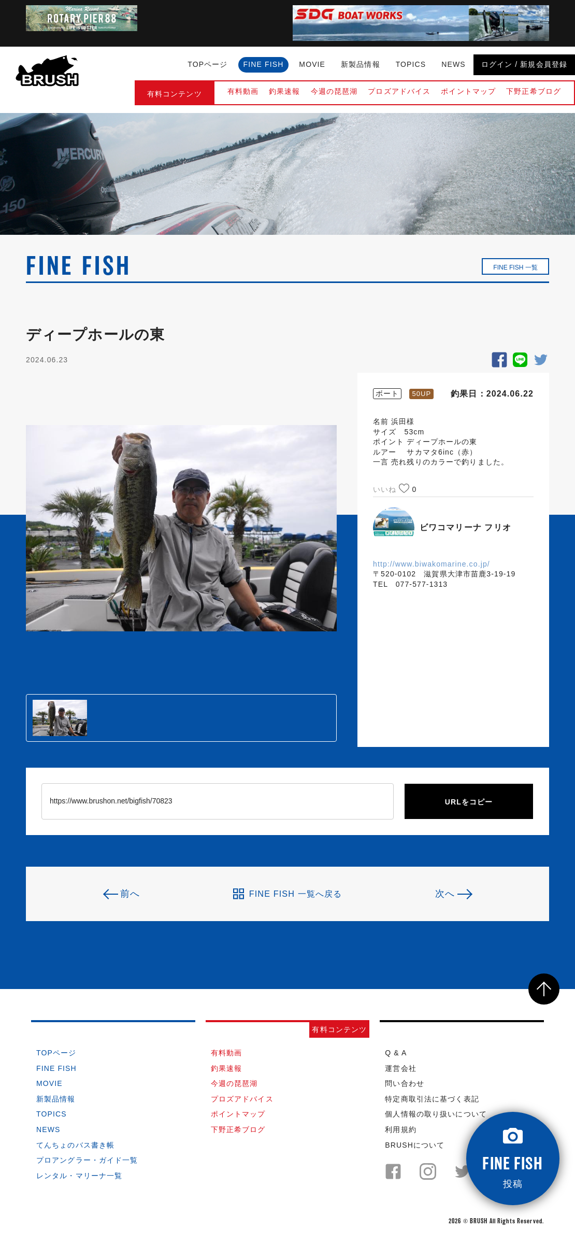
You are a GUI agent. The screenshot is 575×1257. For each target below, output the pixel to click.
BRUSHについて (414, 1145)
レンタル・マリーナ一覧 (79, 1175)
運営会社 (400, 1068)
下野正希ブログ (533, 91)
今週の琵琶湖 (334, 91)
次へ (445, 893)
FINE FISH (263, 64)
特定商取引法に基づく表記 (432, 1099)
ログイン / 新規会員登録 (524, 64)
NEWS (453, 64)
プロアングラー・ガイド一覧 (87, 1160)
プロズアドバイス (399, 91)
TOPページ (207, 64)
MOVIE (312, 64)
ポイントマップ (468, 91)
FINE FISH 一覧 (515, 267)
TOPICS (411, 64)
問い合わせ (404, 1083)
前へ (130, 893)
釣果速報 (284, 91)
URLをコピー (469, 802)
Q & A (396, 1053)
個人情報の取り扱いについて (436, 1114)
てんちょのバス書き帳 (75, 1145)
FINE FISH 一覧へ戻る (287, 893)
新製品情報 (360, 64)
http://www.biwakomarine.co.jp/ (431, 564)
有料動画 (242, 91)
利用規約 (400, 1129)
